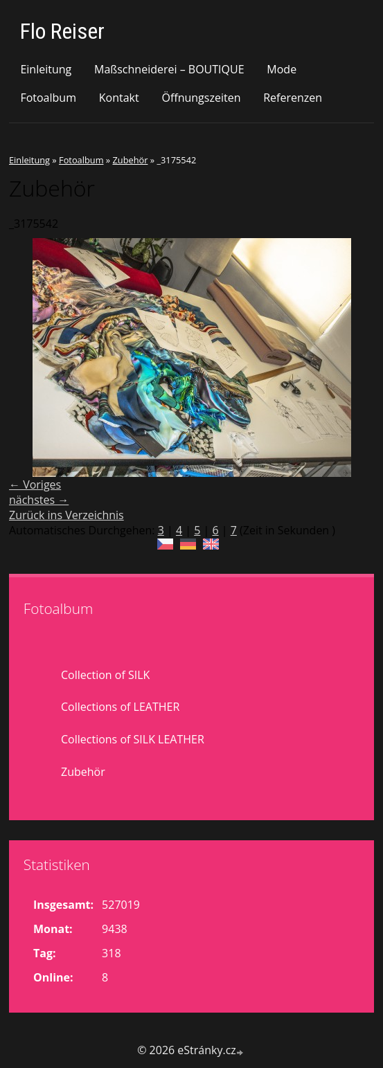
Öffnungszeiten (200, 97)
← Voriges (35, 484)
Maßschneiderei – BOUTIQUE (169, 69)
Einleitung (45, 69)
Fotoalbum (48, 97)
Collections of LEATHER (120, 706)
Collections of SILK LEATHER (132, 739)
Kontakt (119, 97)
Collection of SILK (105, 674)
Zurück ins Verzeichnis (66, 515)
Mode (281, 69)
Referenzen (292, 97)
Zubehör (130, 160)
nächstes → (39, 499)
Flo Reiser (62, 31)
